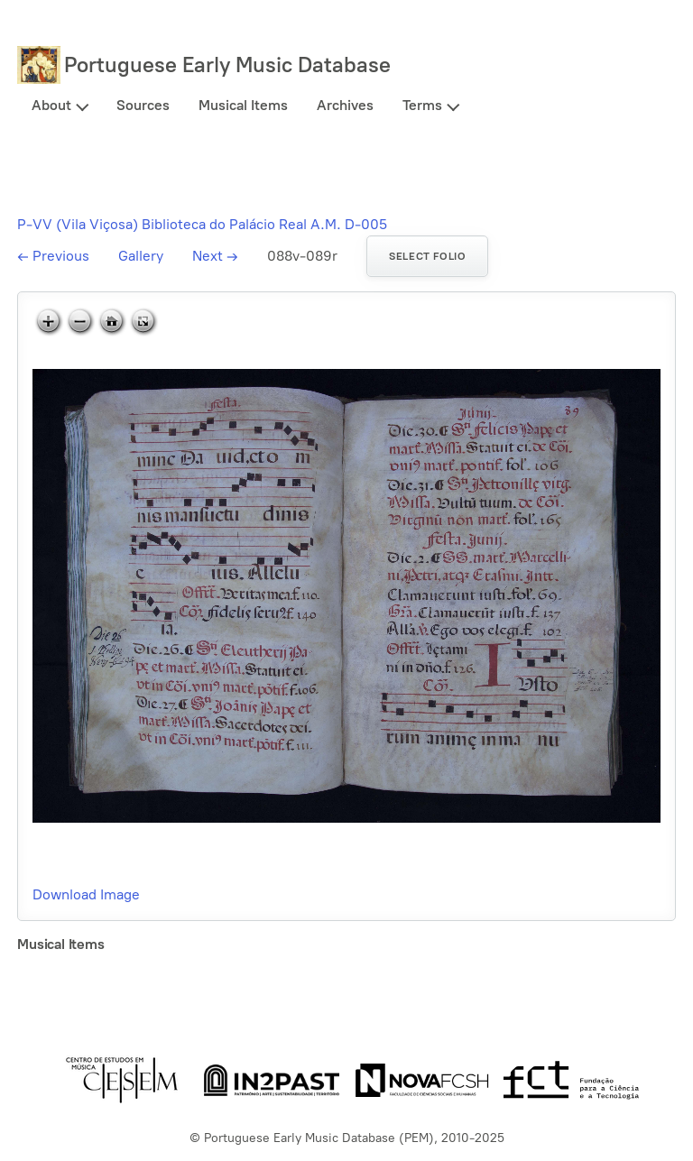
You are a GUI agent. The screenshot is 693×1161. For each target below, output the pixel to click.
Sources (143, 105)
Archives (345, 105)
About (51, 105)
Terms (422, 105)
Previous (53, 255)
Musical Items (243, 105)
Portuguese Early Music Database (227, 64)
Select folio (427, 256)
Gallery (140, 255)
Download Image (86, 894)
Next (215, 255)
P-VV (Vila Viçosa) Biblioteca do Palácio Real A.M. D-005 (202, 224)
